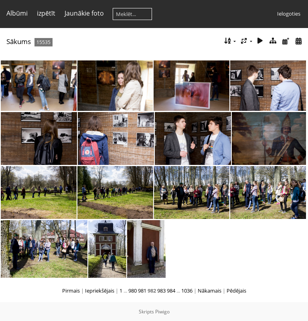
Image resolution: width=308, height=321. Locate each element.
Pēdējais (236, 290)
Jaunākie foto (84, 13)
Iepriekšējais (99, 290)
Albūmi (17, 13)
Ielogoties (288, 13)
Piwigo (162, 311)
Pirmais (71, 290)
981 (142, 290)
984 (171, 290)
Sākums (18, 41)
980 (132, 290)
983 (161, 290)
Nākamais (209, 290)
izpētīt (46, 13)
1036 (186, 290)
